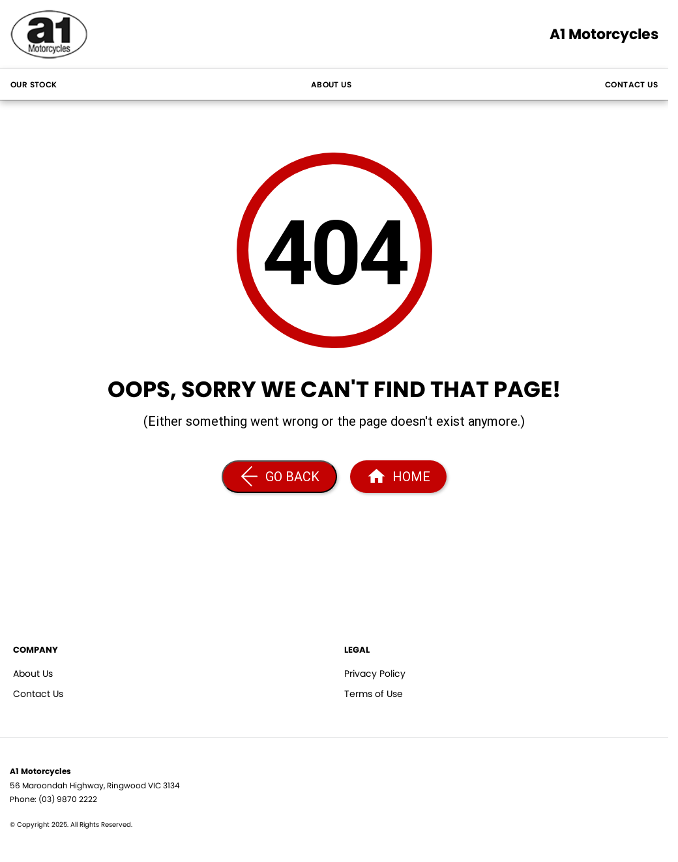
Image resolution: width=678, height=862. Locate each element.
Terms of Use (373, 693)
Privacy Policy (374, 673)
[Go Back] (279, 476)
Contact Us (631, 84)
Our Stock (33, 84)
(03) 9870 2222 (67, 799)
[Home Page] (398, 476)
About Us (331, 84)
